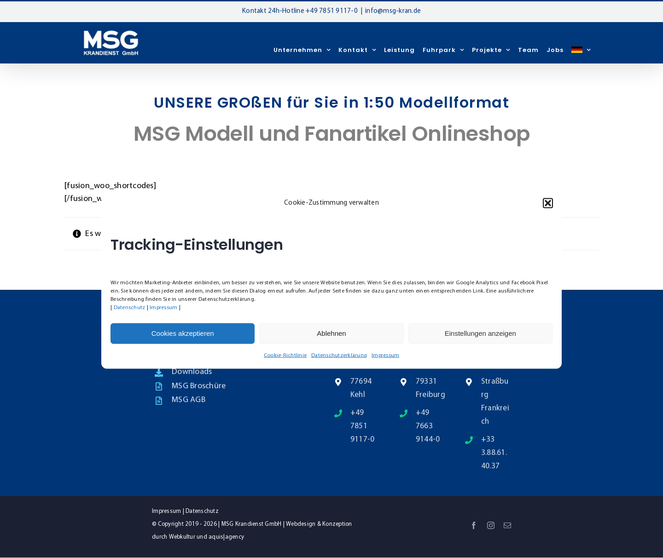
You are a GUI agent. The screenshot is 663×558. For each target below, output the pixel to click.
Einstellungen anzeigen (480, 333)
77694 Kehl (361, 388)
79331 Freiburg (430, 388)
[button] (547, 202)
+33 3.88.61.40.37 (494, 453)
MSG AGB (188, 400)
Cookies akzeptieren (182, 333)
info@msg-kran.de (393, 11)
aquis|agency (226, 537)
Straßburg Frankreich (495, 402)
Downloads (192, 372)
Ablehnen (331, 333)
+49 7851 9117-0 (332, 11)
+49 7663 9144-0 (428, 426)
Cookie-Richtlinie (285, 355)
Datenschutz (129, 307)
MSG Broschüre (199, 386)
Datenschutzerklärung (339, 355)
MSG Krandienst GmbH (251, 524)
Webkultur (182, 537)
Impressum (163, 307)
